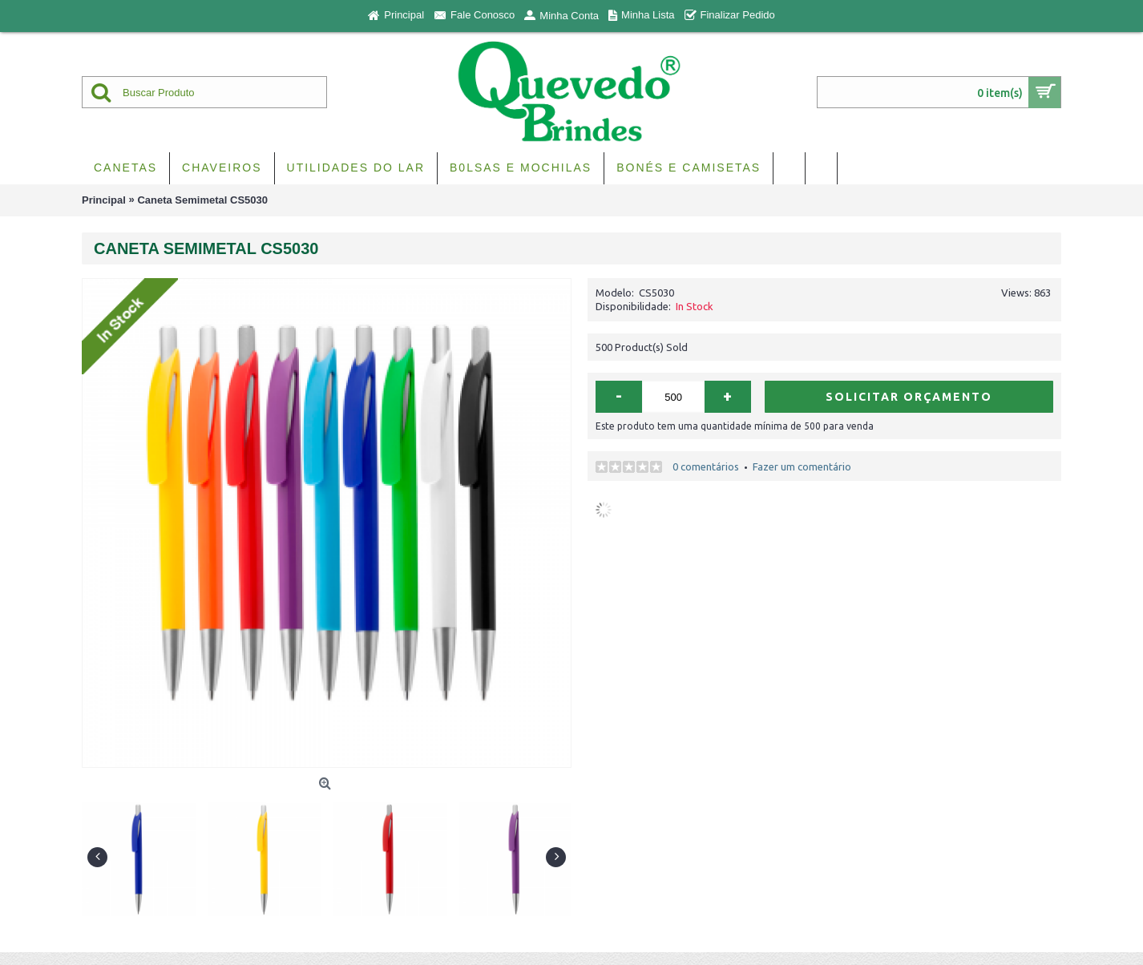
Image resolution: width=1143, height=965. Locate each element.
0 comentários (705, 466)
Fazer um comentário (802, 466)
